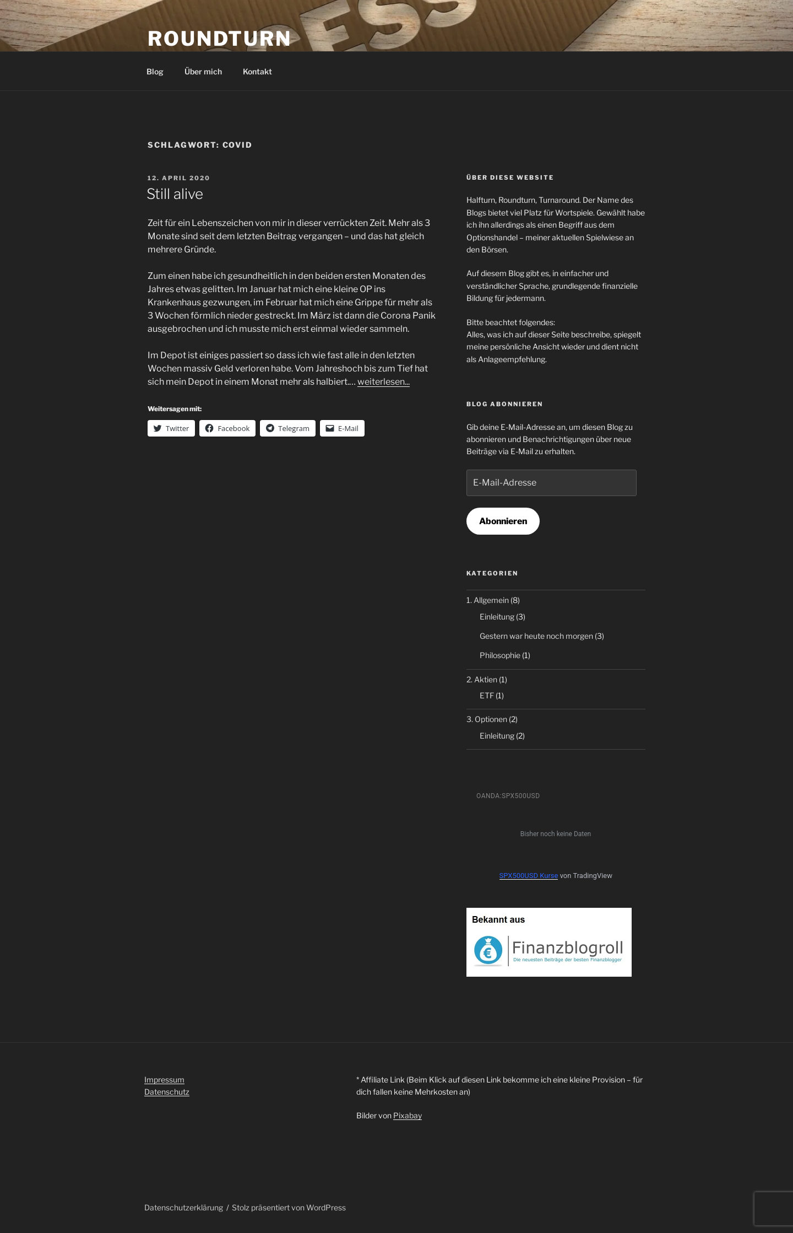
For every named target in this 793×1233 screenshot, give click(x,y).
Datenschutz (166, 1091)
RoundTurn (220, 38)
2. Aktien (481, 679)
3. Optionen (486, 719)
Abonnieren (503, 521)
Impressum (164, 1079)
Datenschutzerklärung (183, 1207)
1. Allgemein (487, 600)
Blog (155, 71)
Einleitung (497, 616)
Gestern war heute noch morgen (536, 635)
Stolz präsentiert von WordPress (289, 1207)
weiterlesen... (383, 381)
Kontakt (257, 71)
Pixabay (407, 1115)
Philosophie (500, 655)
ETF (487, 695)
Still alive (174, 193)
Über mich (203, 71)
